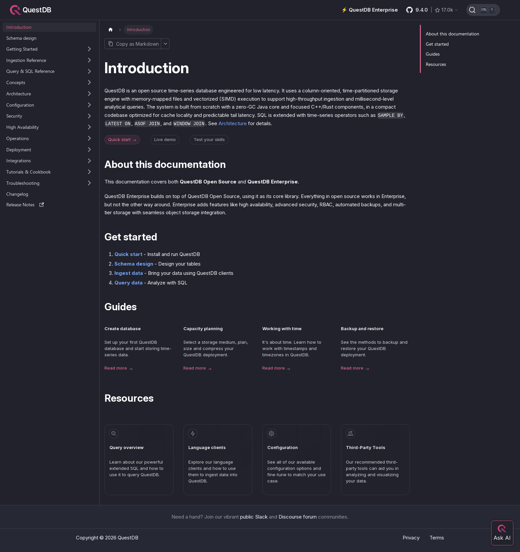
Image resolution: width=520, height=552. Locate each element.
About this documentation (452, 33)
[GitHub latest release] (432, 10)
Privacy (411, 537)
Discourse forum (298, 517)
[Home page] (110, 29)
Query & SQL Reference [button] (30, 71)
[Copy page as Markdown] (132, 43)
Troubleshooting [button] (22, 183)
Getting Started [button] (21, 49)
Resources (436, 64)
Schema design (21, 38)
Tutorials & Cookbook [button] (28, 172)
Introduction (19, 27)
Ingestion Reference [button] (26, 60)
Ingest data (128, 273)
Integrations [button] (18, 160)
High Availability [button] (22, 127)
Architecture (233, 123)
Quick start (123, 140)
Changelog (17, 194)
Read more (118, 368)
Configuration (282, 447)
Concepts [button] (15, 82)
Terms (436, 537)
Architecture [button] (18, 93)
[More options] (165, 43)
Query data (128, 282)
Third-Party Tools (365, 447)
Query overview (126, 447)
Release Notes (25, 204)
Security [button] (14, 116)
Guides (433, 54)
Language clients (207, 447)
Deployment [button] (18, 149)
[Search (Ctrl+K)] (483, 10)
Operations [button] (17, 138)
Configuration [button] (20, 105)
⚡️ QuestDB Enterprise (369, 10)
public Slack (254, 517)
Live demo (165, 139)
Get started (437, 44)
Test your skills (209, 139)
